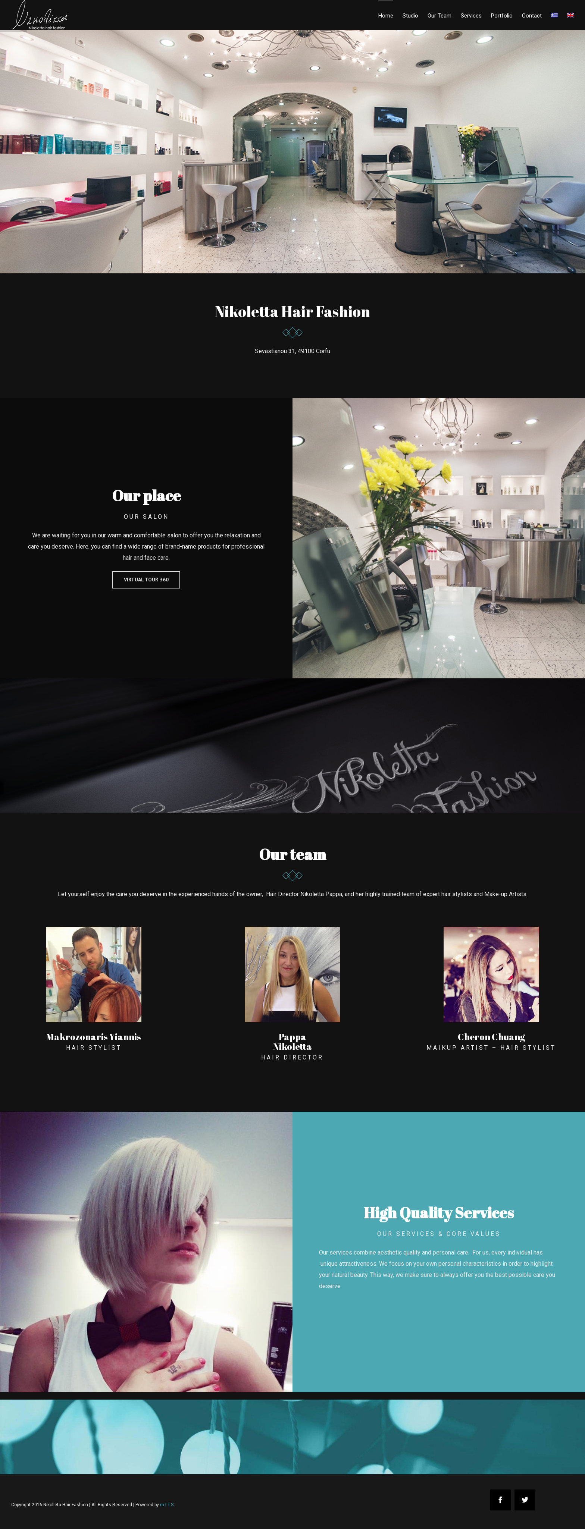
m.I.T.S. (167, 1504)
